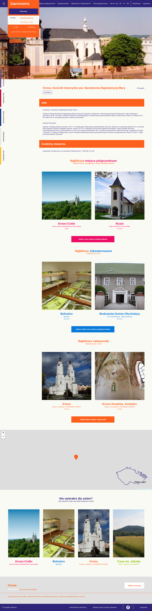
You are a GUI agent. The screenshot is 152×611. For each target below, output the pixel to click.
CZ (117, 3)
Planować (23, 11)
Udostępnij (31, 27)
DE (128, 3)
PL (124, 3)
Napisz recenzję (134, 586)
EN (120, 3)
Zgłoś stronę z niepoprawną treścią (23, 32)
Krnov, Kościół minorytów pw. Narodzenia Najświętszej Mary (84, 88)
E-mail (15, 27)
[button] (76, 457)
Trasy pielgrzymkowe (100, 3)
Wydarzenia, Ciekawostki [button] (81, 3)
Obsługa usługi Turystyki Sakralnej (105, 607)
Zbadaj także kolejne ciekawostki (93, 419)
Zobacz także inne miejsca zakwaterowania (93, 329)
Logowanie (146, 3)
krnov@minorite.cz (26, 18)
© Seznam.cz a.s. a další (146, 489)
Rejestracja (136, 3)
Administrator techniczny (77, 607)
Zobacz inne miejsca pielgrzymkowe (93, 239)
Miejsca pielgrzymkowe (47, 3)
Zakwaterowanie (63, 3)
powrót (140, 88)
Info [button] (112, 3)
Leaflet (139, 489)
